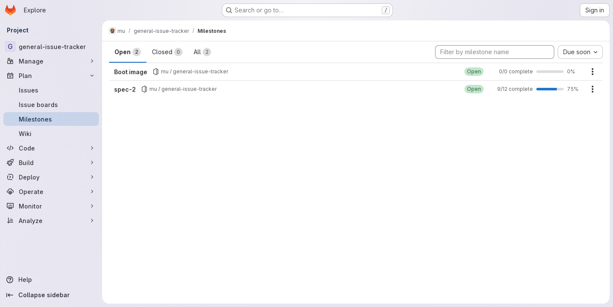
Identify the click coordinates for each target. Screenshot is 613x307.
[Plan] (51, 75)
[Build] (51, 162)
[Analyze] (51, 220)
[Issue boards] (51, 104)
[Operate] (51, 191)
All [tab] (202, 52)
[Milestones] (51, 119)
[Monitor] (51, 206)
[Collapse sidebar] (51, 295)
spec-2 (125, 89)
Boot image (130, 71)
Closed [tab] (167, 52)
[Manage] (51, 61)
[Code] (51, 148)
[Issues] (51, 90)
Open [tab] (128, 52)
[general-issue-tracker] (51, 46)
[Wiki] (51, 133)
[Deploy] (51, 177)
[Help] (51, 280)
